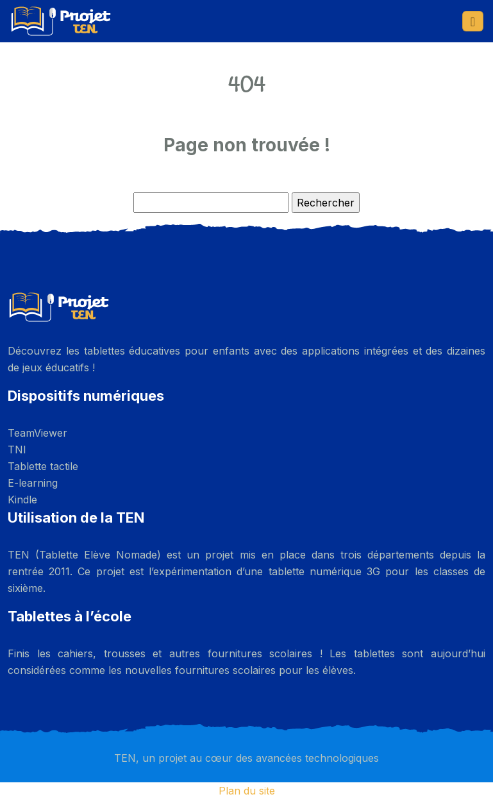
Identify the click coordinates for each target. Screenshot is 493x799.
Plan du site (247, 790)
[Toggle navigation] (472, 21)
